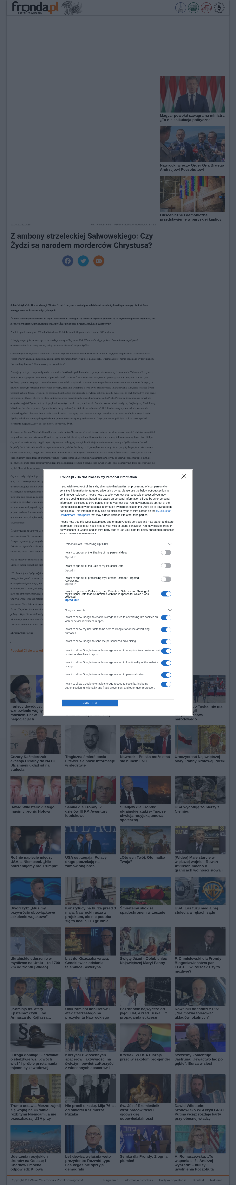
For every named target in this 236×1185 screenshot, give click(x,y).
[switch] (166, 552)
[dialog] (118, 592)
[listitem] (118, 544)
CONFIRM (90, 703)
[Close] (185, 477)
